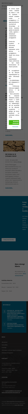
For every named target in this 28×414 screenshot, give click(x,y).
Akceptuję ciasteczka (16, 122)
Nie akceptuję (15, 126)
